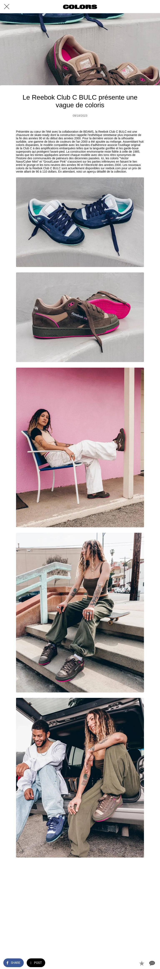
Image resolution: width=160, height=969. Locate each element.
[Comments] (152, 963)
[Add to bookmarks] (142, 963)
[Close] (6, 6)
